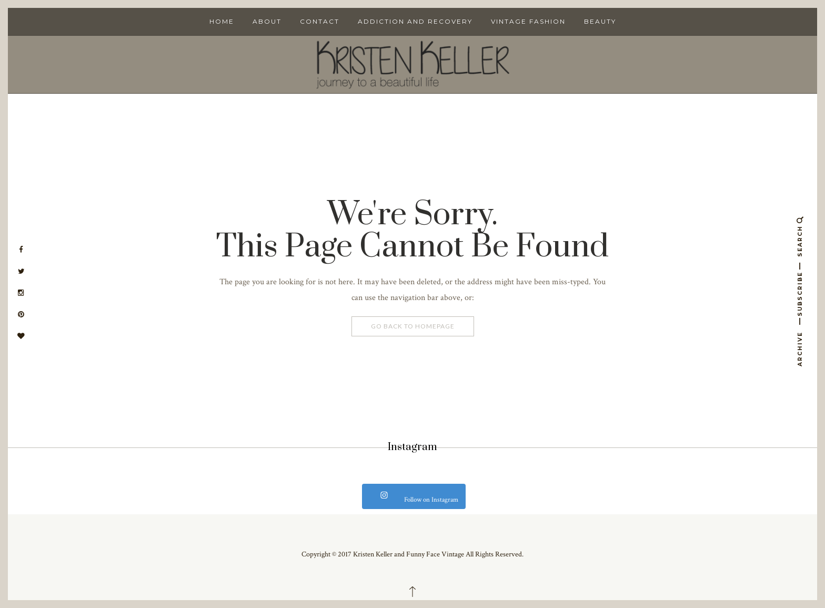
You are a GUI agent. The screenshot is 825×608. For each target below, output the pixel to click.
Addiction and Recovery (415, 21)
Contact (319, 21)
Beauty (600, 21)
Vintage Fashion (528, 21)
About (267, 21)
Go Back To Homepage (413, 326)
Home (221, 21)
